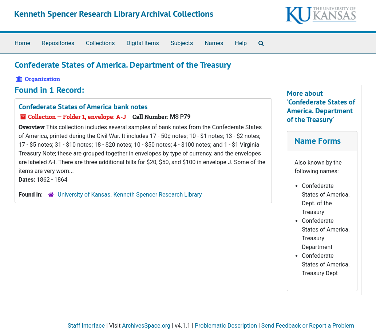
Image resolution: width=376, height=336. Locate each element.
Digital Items (142, 43)
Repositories (58, 43)
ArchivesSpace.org (146, 325)
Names (214, 43)
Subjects (182, 43)
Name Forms (317, 140)
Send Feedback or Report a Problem (307, 325)
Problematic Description (226, 325)
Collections (100, 43)
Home (22, 43)
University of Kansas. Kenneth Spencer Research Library (130, 194)
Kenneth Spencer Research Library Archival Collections (113, 13)
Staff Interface (86, 325)
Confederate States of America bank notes (83, 106)
